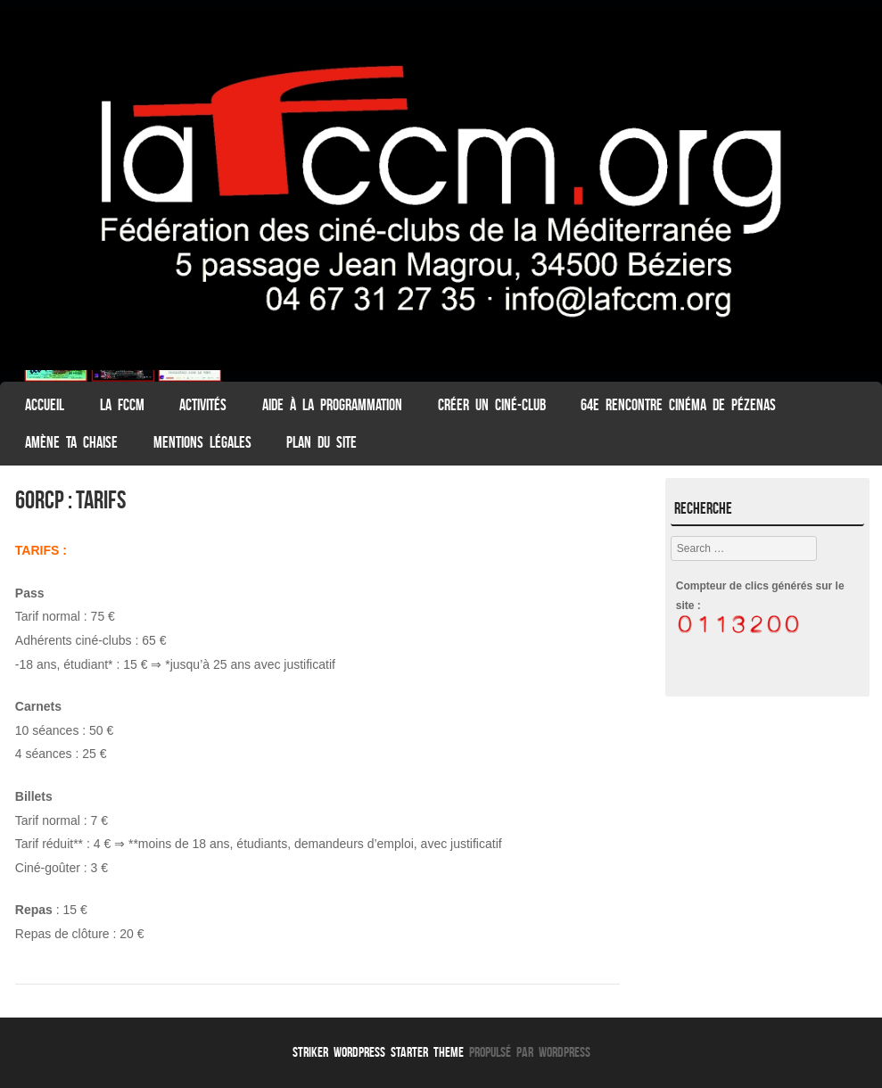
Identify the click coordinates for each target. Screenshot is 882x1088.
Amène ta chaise (71, 442)
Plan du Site (321, 442)
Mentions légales (202, 442)
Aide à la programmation (332, 405)
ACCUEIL (44, 405)
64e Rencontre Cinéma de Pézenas (678, 405)
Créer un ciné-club (492, 405)
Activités (203, 405)
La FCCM (122, 405)
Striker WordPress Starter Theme (378, 1051)
